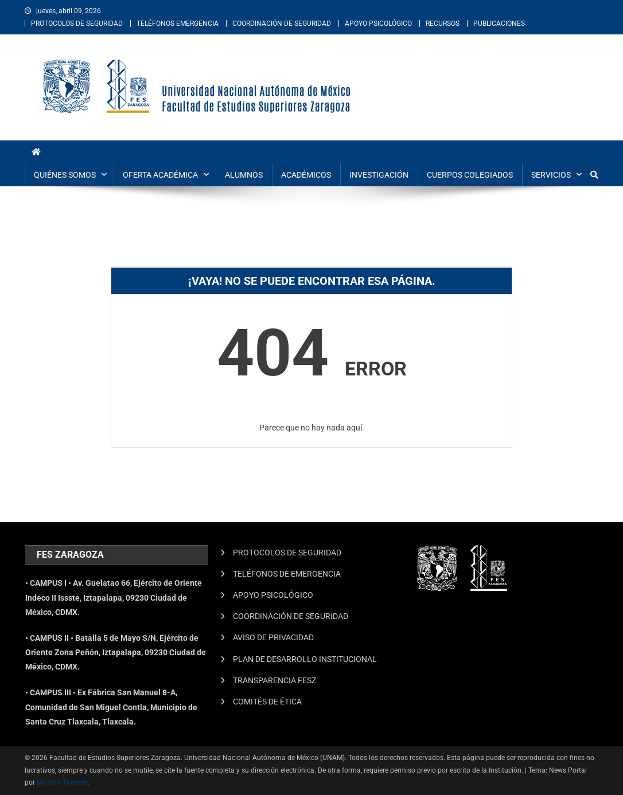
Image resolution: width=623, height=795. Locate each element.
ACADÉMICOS (306, 174)
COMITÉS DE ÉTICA (267, 701)
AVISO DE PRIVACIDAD (273, 637)
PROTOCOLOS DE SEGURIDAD (77, 23)
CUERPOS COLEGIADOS (470, 174)
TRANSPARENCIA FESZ (274, 680)
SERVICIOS (551, 174)
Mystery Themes (62, 782)
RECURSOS (443, 23)
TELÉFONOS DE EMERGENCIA (287, 573)
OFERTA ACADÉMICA (160, 174)
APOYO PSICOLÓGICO (378, 23)
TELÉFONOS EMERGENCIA (178, 23)
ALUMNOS (244, 174)
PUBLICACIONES (499, 23)
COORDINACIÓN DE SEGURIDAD (281, 23)
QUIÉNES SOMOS (65, 174)
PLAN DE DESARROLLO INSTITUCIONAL (305, 659)
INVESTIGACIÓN (378, 174)
